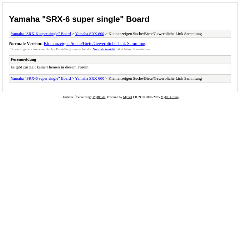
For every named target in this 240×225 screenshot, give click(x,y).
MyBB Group (169, 97)
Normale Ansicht (104, 49)
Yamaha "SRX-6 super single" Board (79, 19)
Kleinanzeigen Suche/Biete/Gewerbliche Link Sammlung (95, 43)
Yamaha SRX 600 (89, 33)
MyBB (127, 97)
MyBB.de (98, 97)
